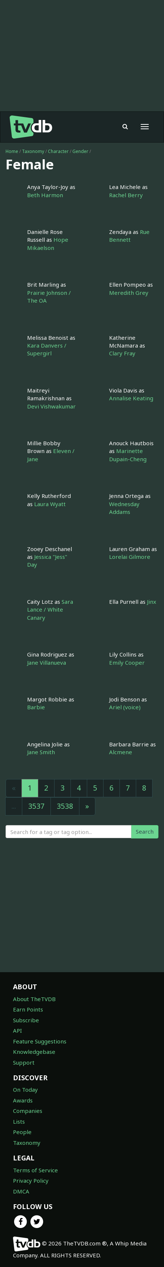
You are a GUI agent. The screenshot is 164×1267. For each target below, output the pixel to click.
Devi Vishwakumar (51, 406)
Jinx (151, 601)
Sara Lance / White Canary (50, 609)
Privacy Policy (31, 1180)
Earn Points (28, 1009)
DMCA (21, 1191)
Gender (80, 151)
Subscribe (26, 1020)
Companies (27, 1110)
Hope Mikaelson (47, 243)
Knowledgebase (34, 1051)
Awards (23, 1100)
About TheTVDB (34, 999)
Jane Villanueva (46, 662)
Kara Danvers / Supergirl (46, 349)
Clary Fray (122, 353)
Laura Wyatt (50, 504)
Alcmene (120, 752)
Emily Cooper (127, 662)
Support (24, 1062)
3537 (36, 806)
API (17, 1030)
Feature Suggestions (39, 1041)
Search (145, 831)
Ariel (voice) (125, 707)
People (22, 1132)
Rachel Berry (126, 195)
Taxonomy (33, 151)
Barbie (36, 707)
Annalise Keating (131, 398)
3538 (65, 806)
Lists (19, 1121)
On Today (25, 1089)
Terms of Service (35, 1170)
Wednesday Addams (124, 507)
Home (12, 151)
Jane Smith (41, 752)
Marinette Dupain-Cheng (128, 454)
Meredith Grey (128, 292)
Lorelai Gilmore (129, 556)
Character (58, 151)
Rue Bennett (129, 235)
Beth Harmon (45, 195)
